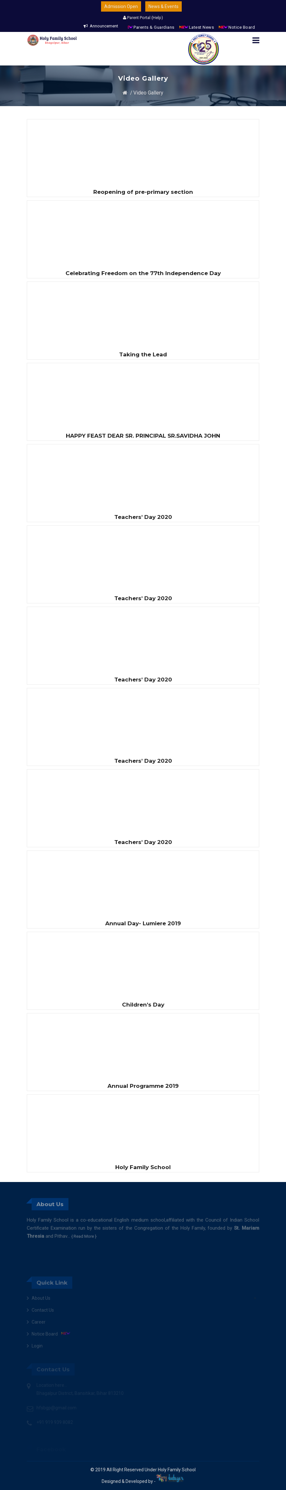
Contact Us (43, 1336)
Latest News (207, 27)
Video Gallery (148, 93)
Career (39, 1348)
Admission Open (121, 6)
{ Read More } (84, 1255)
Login (37, 1372)
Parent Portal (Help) (143, 17)
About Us (41, 1324)
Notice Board (247, 27)
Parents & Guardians (159, 27)
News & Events (163, 6)
